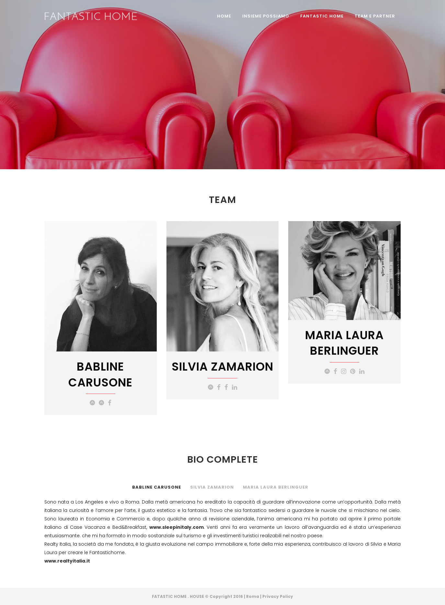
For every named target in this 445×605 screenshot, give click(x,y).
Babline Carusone (156, 487)
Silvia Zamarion (212, 487)
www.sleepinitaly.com (176, 527)
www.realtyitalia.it (67, 561)
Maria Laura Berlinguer (275, 487)
